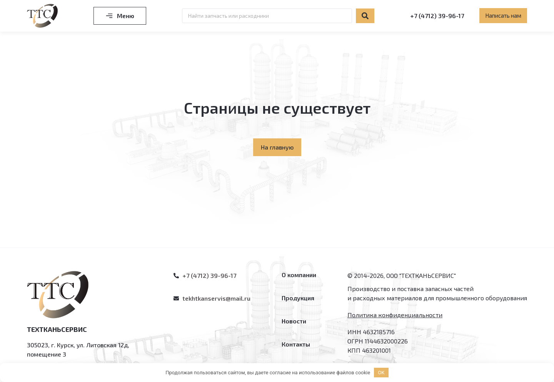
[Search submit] (365, 15)
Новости (294, 321)
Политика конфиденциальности (394, 314)
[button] (503, 15)
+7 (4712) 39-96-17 (437, 15)
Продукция (298, 297)
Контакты (296, 344)
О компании (299, 274)
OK (381, 372)
